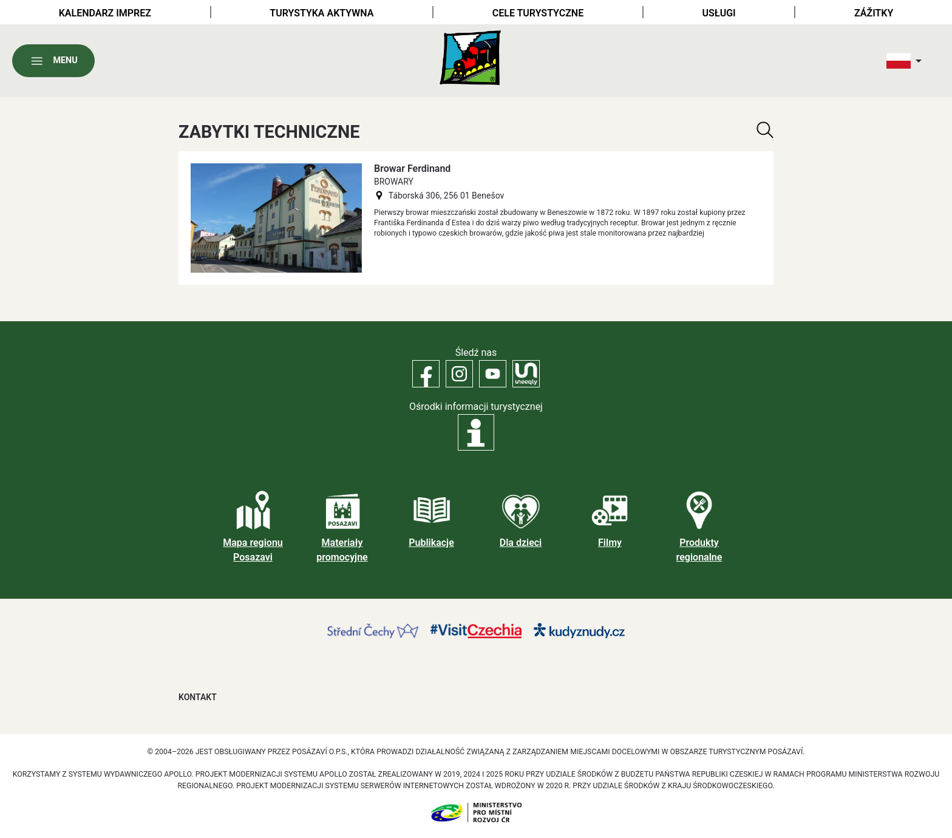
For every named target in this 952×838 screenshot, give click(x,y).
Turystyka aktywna (321, 13)
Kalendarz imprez (105, 13)
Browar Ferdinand (412, 168)
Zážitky (873, 13)
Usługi (719, 13)
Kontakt (197, 697)
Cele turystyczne (537, 13)
